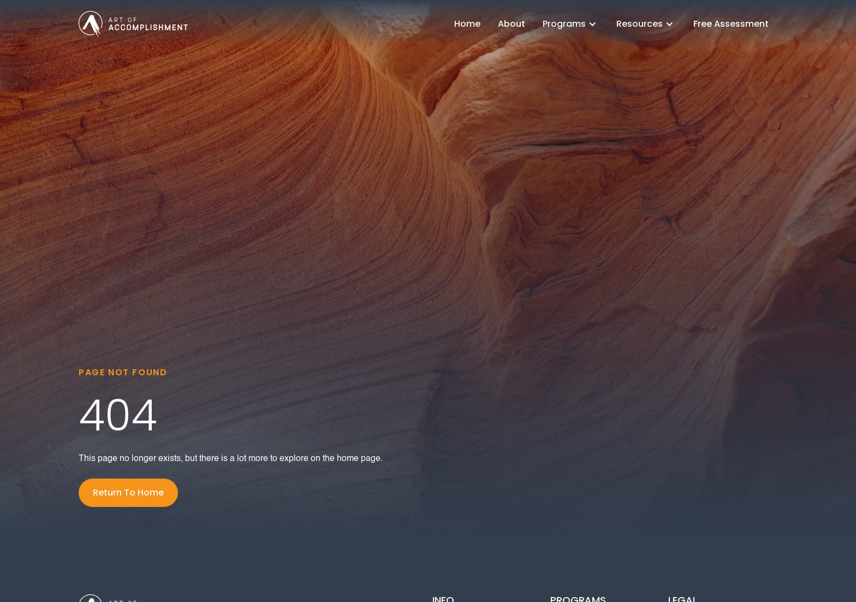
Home (467, 23)
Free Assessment (731, 23)
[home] (133, 24)
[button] (571, 24)
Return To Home (128, 492)
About (511, 23)
